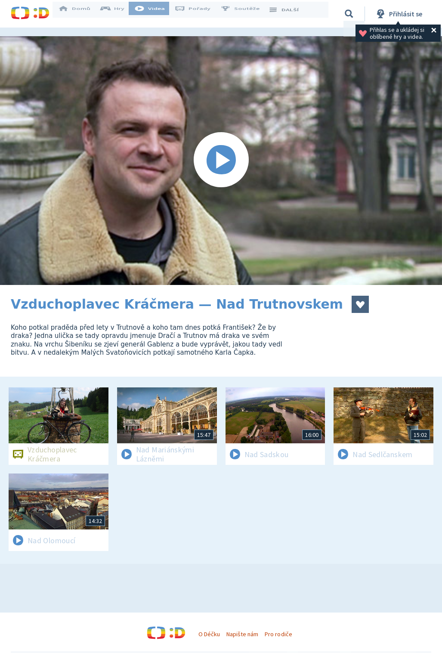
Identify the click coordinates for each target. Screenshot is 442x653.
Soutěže (246, 13)
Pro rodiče (278, 634)
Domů (80, 13)
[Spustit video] (221, 160)
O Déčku (209, 634)
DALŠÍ (289, 13)
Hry (118, 13)
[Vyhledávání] (350, 14)
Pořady (198, 13)
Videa (155, 13)
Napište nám (242, 634)
